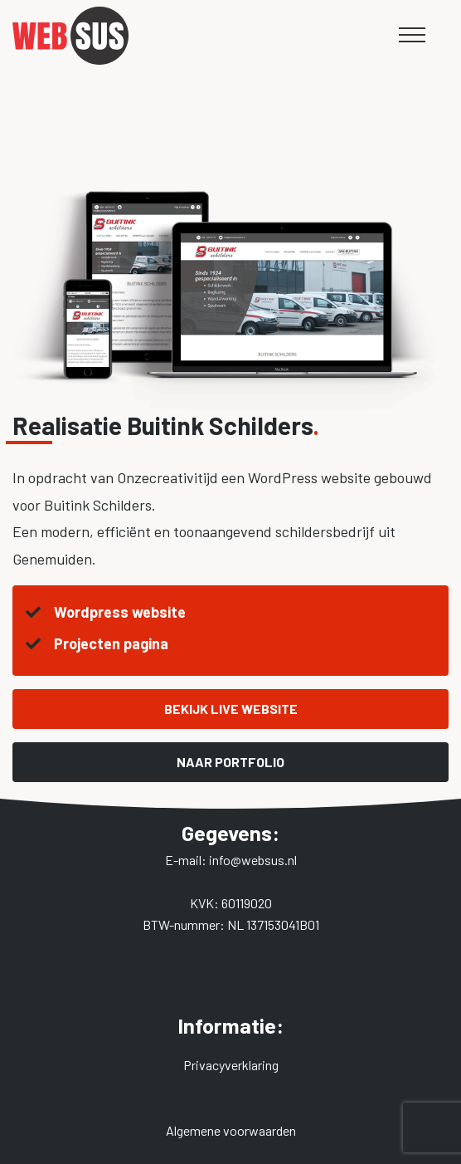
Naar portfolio (230, 762)
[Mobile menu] (412, 34)
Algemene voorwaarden (231, 1130)
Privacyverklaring (231, 1065)
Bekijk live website (231, 708)
